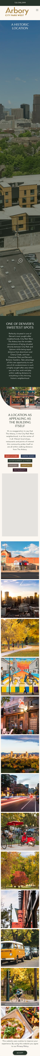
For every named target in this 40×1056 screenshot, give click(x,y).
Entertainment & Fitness (20, 461)
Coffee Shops (28, 456)
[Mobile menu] (37, 10)
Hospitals (26, 465)
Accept (20, 1053)
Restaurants (20, 470)
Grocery (13, 465)
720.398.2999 (20, 2)
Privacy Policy (22, 1046)
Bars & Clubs (11, 456)
